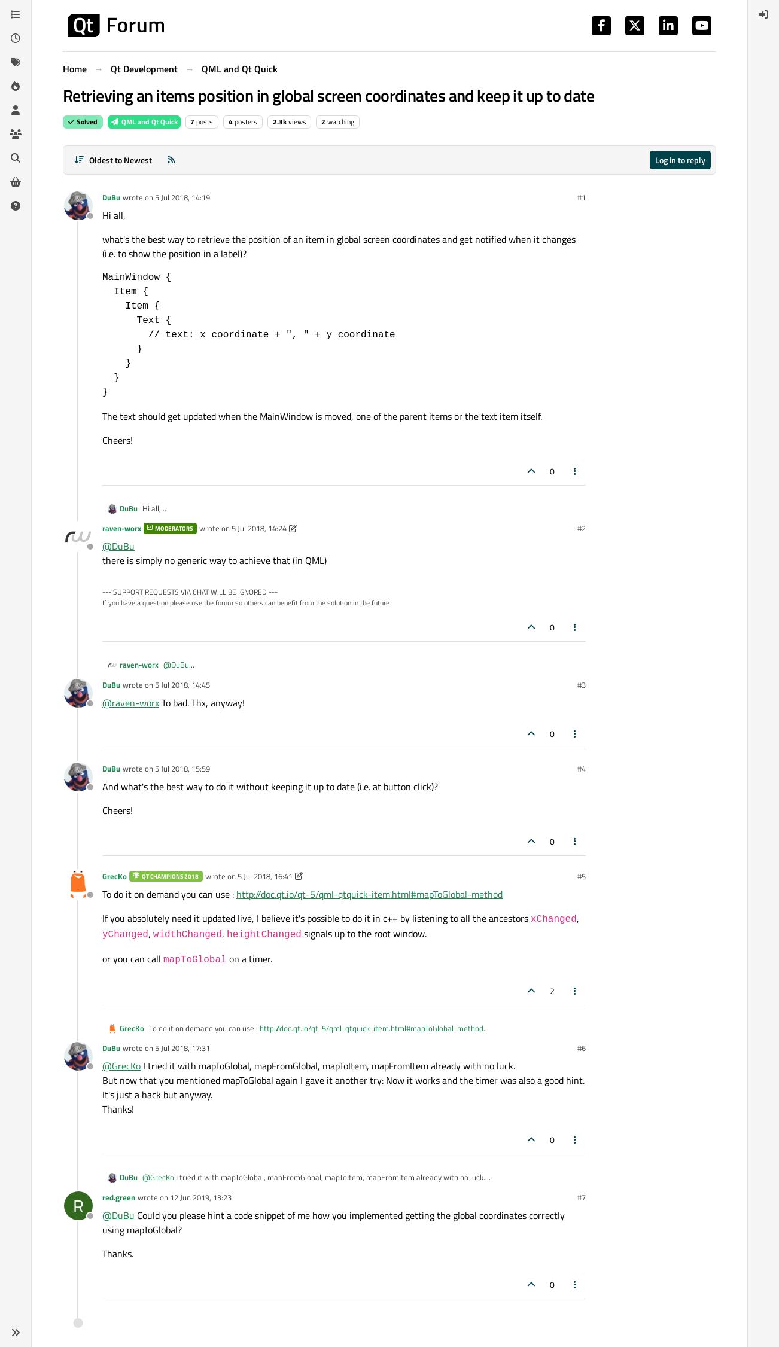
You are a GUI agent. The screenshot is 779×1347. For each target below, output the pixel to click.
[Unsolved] (15, 205)
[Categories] (15, 14)
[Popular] (15, 86)
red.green (118, 1197)
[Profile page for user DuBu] (78, 205)
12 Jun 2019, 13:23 (201, 1197)
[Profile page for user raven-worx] (78, 536)
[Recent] (15, 38)
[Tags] (15, 62)
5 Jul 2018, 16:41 (265, 876)
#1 (581, 197)
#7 (581, 1197)
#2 (581, 528)
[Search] (15, 157)
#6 (581, 1048)
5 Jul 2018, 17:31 (182, 1048)
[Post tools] (575, 471)
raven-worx (121, 528)
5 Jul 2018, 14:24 (259, 528)
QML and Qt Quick (144, 121)
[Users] (15, 110)
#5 (581, 876)
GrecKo (114, 876)
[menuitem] (763, 14)
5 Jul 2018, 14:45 (182, 685)
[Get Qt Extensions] (15, 181)
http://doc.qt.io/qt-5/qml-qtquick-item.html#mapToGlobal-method (369, 894)
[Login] (763, 14)
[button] (15, 1332)
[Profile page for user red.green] (78, 1205)
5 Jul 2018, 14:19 (182, 197)
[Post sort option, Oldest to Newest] (112, 160)
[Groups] (15, 134)
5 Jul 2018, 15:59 (182, 769)
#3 (581, 685)
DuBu (111, 197)
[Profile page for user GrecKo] (78, 884)
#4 (581, 769)
